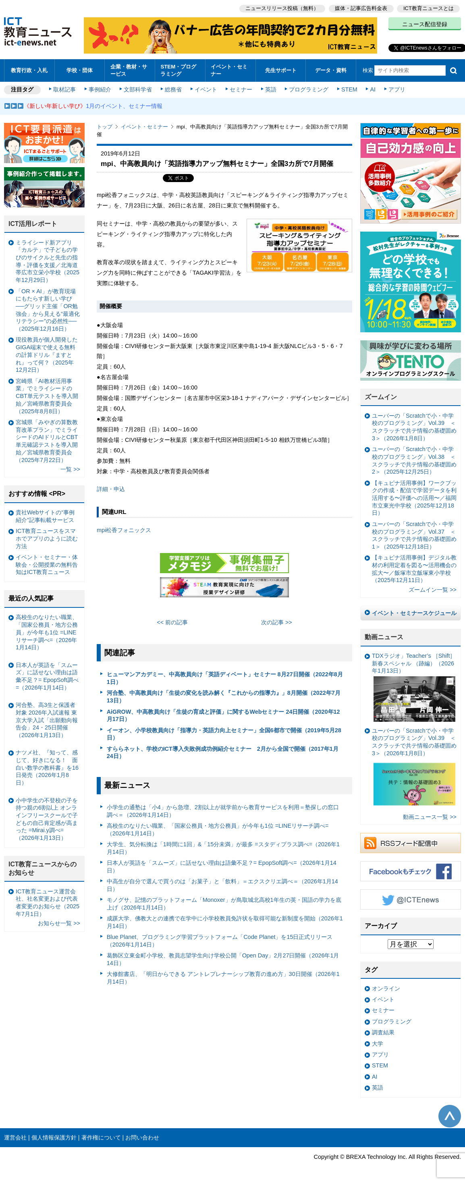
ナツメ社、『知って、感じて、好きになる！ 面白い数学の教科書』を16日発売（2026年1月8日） (47, 767)
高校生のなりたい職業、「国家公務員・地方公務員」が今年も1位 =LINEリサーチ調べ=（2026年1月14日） (218, 830)
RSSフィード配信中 (410, 843)
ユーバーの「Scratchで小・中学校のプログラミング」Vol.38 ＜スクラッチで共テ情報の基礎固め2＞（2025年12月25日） (414, 460)
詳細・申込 (111, 489)
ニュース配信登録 (424, 24)
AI (373, 89)
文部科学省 (138, 89)
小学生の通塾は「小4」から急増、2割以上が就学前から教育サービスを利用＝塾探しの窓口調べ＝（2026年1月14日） (223, 811)
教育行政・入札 (29, 70)
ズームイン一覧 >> (433, 589)
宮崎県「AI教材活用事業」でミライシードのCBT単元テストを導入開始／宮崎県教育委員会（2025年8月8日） (47, 396)
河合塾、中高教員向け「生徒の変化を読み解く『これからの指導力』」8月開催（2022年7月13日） (223, 697)
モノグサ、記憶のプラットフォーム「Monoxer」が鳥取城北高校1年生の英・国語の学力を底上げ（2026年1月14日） (224, 904)
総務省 (173, 89)
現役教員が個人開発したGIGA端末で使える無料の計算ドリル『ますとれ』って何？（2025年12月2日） (47, 354)
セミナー (241, 89)
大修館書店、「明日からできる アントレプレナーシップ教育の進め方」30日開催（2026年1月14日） (223, 978)
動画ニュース (384, 637)
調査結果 (383, 1032)
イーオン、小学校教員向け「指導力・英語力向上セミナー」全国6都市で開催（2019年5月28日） (224, 734)
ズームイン (381, 397)
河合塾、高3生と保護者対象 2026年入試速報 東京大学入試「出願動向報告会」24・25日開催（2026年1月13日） (47, 720)
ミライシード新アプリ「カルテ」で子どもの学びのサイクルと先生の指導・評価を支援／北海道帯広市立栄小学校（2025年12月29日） (47, 261)
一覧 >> (70, 469)
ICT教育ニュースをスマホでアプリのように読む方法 (47, 538)
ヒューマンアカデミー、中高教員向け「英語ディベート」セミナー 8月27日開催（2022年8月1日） (225, 678)
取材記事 (64, 89)
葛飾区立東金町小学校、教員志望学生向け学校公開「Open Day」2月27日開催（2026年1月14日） (223, 959)
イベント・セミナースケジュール (414, 613)
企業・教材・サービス (128, 70)
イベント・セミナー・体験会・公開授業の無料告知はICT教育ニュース (47, 564)
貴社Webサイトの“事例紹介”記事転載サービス (45, 516)
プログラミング (308, 89)
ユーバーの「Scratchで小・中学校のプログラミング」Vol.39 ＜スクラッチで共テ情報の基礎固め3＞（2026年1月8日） (414, 426)
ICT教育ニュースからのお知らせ (42, 868)
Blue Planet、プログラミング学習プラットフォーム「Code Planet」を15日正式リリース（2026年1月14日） (220, 941)
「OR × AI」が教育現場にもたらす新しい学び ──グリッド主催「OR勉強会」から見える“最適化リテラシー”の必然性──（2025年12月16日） (48, 310)
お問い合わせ (142, 1137)
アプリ (396, 89)
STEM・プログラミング (178, 70)
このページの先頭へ (449, 1116)
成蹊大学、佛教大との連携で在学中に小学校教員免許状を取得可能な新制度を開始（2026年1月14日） (225, 922)
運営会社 (15, 1137)
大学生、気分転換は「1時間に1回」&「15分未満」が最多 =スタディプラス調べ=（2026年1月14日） (223, 848)
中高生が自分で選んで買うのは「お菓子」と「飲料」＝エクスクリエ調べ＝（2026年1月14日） (222, 885)
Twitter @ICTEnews (410, 899)
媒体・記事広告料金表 (361, 8)
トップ (104, 127)
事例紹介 (100, 89)
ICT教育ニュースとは (428, 8)
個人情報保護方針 (54, 1137)
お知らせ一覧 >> (59, 923)
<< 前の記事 (172, 622)
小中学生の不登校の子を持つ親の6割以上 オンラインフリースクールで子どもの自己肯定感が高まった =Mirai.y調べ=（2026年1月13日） (47, 819)
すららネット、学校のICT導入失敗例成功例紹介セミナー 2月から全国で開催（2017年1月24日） (222, 753)
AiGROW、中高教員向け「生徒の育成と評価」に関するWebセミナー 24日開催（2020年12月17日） (223, 716)
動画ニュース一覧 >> (430, 817)
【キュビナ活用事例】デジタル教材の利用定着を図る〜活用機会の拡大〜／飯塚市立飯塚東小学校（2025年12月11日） (414, 568)
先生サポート (281, 70)
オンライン (386, 988)
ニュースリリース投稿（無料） (282, 8)
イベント (206, 89)
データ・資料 (331, 70)
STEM (349, 89)
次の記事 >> (276, 622)
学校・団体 (79, 70)
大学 (377, 1043)
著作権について (101, 1137)
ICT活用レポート (33, 223)
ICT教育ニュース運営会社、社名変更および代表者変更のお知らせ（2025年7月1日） (47, 902)
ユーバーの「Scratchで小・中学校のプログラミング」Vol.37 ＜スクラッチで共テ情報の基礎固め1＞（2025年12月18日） (414, 535)
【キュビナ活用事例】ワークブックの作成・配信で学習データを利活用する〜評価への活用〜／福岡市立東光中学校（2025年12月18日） (414, 498)
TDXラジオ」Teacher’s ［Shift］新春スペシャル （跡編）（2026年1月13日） (413, 687)
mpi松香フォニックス (124, 530)
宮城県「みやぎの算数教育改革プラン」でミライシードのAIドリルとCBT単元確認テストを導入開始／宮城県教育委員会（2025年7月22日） (47, 441)
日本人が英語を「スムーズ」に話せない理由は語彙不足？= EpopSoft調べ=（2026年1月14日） (221, 867)
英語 (270, 89)
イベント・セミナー (229, 70)
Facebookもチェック (410, 871)
